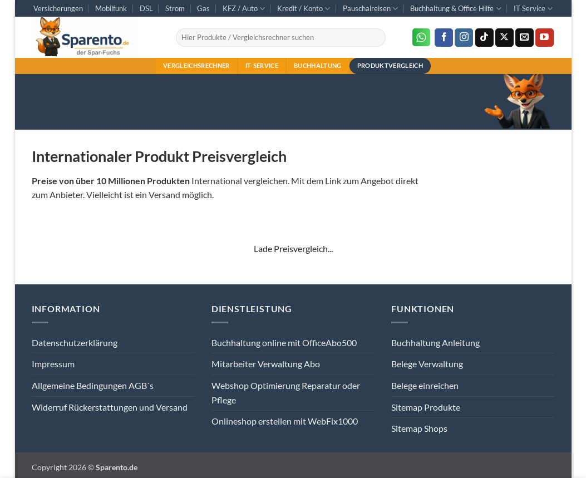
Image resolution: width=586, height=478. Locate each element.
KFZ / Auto (244, 8)
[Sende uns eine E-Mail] (524, 37)
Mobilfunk (111, 8)
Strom (175, 8)
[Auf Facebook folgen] (444, 37)
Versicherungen (58, 8)
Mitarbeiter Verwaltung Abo (265, 363)
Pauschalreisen (370, 8)
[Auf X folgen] (504, 37)
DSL (146, 8)
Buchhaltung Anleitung (435, 342)
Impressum (53, 363)
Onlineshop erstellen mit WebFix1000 (284, 421)
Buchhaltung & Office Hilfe (455, 8)
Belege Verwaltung (427, 363)
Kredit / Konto (303, 8)
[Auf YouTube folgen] (544, 37)
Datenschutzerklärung (74, 342)
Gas (203, 8)
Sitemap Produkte (425, 407)
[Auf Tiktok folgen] (484, 37)
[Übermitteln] (375, 37)
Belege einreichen (425, 385)
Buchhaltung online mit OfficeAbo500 (284, 342)
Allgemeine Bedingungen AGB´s (93, 385)
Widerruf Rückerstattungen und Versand (110, 407)
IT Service (533, 8)
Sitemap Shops (419, 428)
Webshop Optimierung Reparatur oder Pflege (285, 392)
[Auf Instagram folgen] (464, 37)
